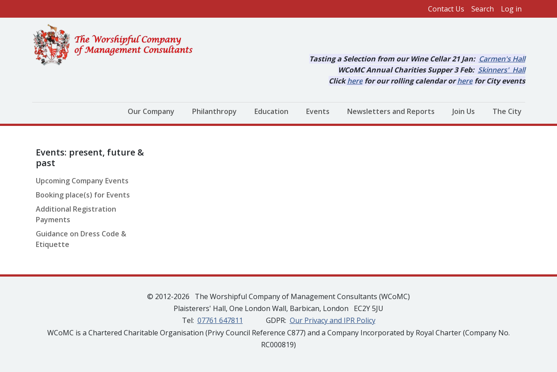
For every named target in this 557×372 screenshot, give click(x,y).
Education (271, 111)
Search (482, 9)
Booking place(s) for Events (83, 195)
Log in (511, 9)
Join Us (463, 111)
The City (507, 111)
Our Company (151, 111)
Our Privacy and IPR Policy (332, 320)
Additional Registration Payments (76, 214)
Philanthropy (214, 111)
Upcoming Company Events (82, 181)
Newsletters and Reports (391, 111)
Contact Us (446, 9)
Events (318, 111)
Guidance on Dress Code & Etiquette (81, 239)
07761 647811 (220, 320)
